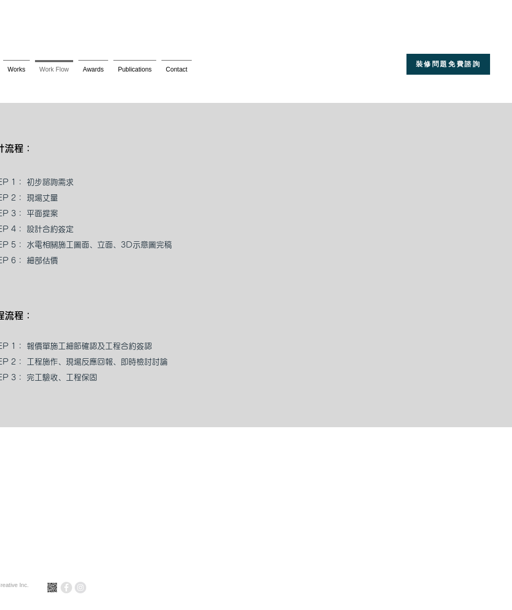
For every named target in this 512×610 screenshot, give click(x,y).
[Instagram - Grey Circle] (80, 587)
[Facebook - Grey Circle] (66, 587)
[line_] (52, 587)
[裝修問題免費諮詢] (448, 64)
